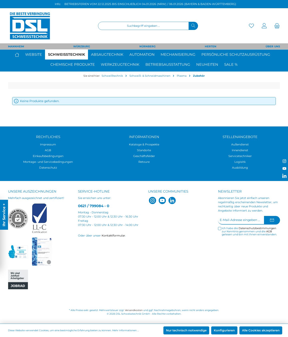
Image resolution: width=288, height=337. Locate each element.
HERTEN (210, 46)
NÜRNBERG (147, 46)
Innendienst (240, 150)
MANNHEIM (16, 46)
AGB (48, 150)
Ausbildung (240, 167)
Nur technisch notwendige (186, 330)
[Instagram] (152, 200)
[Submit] (272, 220)
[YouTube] (162, 200)
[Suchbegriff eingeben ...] (143, 26)
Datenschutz (48, 167)
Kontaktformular (113, 235)
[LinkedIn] (172, 200)
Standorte (144, 150)
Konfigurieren (224, 330)
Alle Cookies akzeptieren (261, 330)
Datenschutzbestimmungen (257, 228)
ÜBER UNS (273, 46)
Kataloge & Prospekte (144, 144)
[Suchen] (193, 26)
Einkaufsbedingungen (48, 156)
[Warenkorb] (276, 26)
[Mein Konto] (264, 26)
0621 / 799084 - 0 (93, 206)
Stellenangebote (240, 137)
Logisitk (240, 162)
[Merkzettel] (251, 26)
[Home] (18, 55)
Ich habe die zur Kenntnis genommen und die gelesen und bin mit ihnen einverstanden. (249, 231)
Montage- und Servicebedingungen (48, 162)
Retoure (144, 162)
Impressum (48, 144)
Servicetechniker (240, 156)
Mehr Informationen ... (125, 330)
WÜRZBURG (81, 46)
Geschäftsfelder (144, 156)
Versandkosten (134, 310)
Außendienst (240, 144)
